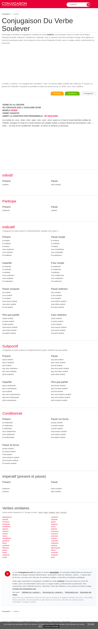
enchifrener (6, 527)
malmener (54, 543)
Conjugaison (6, 14)
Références (14, 622)
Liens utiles (66, 622)
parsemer (5, 541)
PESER (14, 111)
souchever (6, 524)
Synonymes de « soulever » (52, 592)
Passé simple (58, 237)
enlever (5, 534)
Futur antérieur (59, 315)
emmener (5, 522)
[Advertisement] (49, 63)
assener (5, 520)
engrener (54, 524)
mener (4, 557)
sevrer (53, 527)
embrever (5, 546)
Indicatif (8, 227)
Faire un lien (55, 622)
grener (53, 522)
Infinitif (7, 175)
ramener (54, 546)
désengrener (7, 517)
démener (5, 548)
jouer (57, 512)
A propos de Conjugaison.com (24, 589)
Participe (9, 201)
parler (46, 512)
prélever (54, 529)
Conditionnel (12, 413)
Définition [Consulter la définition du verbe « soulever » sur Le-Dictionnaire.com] (54, 94)
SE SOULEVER (51, 116)
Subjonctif (10, 346)
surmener (54, 534)
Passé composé (10, 289)
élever (53, 550)
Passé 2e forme (10, 445)
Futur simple (57, 263)
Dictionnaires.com (72, 592)
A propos (5, 622)
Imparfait (7, 263)
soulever (5, 531)
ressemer (54, 541)
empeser (54, 520)
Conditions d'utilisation (28, 622)
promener (54, 536)
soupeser (54, 555)
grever (4, 550)
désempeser (55, 548)
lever (53, 557)
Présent (6, 181)
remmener (55, 531)
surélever (54, 517)
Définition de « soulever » (31, 592)
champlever (6, 538)
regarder (52, 512)
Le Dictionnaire (43, 622)
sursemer (54, 553)
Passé (54, 181)
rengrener (6, 555)
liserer (4, 543)
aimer (41, 512)
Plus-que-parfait (10, 315)
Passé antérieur (59, 289)
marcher (63, 512)
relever (4, 536)
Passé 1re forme (60, 419)
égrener (5, 529)
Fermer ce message (51, 626)
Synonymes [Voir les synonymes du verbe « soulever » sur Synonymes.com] (70, 94)
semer (4, 553)
